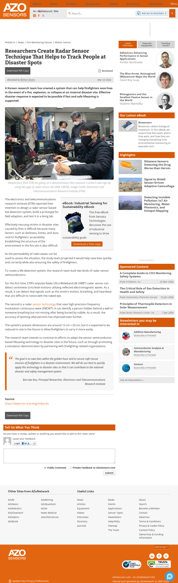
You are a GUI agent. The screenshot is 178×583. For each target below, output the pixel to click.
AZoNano (13, 504)
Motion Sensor (63, 42)
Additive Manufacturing (147, 327)
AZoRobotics (15, 508)
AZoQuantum (48, 504)
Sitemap (112, 525)
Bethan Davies (27, 79)
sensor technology (44, 304)
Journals (81, 525)
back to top (161, 546)
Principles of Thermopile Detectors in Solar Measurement (147, 302)
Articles (81, 504)
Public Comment (56, 467)
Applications (115, 508)
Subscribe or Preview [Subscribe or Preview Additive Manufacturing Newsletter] (145, 331)
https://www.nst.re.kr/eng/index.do (27, 403)
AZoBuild (13, 521)
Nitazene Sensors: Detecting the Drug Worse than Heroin (156, 164)
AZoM (11, 499)
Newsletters (114, 517)
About (142, 499)
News (21, 42)
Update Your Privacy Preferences (28, 578)
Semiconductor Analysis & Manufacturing (149, 345)
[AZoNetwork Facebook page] (38, 16)
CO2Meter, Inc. (133, 278)
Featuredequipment (146, 44)
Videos (80, 512)
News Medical (49, 512)
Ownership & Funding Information (151, 536)
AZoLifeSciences (50, 517)
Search (143, 504)
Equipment (83, 508)
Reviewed (107, 70)
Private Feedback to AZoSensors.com (94, 467)
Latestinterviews (128, 44)
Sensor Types (115, 512)
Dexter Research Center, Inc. (140, 308)
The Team (113, 530)
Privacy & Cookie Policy (151, 525)
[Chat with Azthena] (170, 576)
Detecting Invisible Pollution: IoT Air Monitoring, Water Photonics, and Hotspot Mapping (158, 203)
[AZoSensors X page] (43, 16)
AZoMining (47, 499)
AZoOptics (13, 517)
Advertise (144, 517)
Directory (82, 521)
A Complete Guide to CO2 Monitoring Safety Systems (143, 272)
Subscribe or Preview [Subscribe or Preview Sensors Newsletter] (145, 363)
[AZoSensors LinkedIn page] (34, 16)
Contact (143, 512)
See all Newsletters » (131, 375)
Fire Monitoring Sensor (39, 42)
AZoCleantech (15, 512)
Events (111, 504)
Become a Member (149, 508)
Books (111, 499)
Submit (109, 472)
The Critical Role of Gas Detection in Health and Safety (147, 287)
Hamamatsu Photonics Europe (141, 293)
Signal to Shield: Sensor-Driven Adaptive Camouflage (159, 182)
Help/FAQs (114, 521)
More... (169, 3)
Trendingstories (165, 44)
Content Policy (147, 530)
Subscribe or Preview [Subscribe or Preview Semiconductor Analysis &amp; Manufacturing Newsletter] (145, 350)
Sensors (138, 359)
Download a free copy (87, 244)
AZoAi (44, 508)
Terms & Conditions (150, 521)
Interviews (83, 517)
